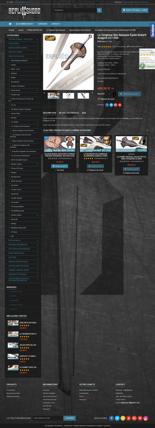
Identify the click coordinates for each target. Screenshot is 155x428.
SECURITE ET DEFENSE (18, 274)
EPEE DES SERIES (15, 52)
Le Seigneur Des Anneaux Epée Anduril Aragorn (29, 334)
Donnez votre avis (135, 46)
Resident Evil (15, 177)
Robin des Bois (16, 181)
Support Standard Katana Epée (29, 356)
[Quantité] (109, 94)
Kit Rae (13, 118)
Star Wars (14, 185)
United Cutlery (16, 215)
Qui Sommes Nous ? (24, 24)
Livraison (42, 24)
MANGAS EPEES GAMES (18, 48)
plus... (152, 62)
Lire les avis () (120, 46)
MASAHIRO (14, 300)
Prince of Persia (17, 168)
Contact (120, 385)
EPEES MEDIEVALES (16, 253)
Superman (15, 194)
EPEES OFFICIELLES (16, 56)
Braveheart (15, 82)
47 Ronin (14, 232)
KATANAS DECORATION (18, 245)
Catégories (13, 35)
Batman (14, 73)
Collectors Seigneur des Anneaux (20, 146)
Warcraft (14, 219)
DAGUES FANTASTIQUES (18, 262)
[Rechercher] (77, 10)
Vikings (13, 223)
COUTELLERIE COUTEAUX (19, 266)
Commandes (84, 393)
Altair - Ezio (15, 69)
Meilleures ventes (13, 396)
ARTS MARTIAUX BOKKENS (19, 249)
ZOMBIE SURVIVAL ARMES (19, 270)
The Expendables (17, 206)
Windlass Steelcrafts (18, 228)
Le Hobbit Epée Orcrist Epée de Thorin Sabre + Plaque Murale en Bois (29, 367)
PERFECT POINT (16, 305)
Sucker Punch (16, 189)
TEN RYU (13, 309)
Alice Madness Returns (19, 61)
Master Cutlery (16, 164)
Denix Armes (15, 90)
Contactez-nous (49, 403)
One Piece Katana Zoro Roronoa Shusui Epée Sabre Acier (29, 323)
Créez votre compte (140, 2)
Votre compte (87, 385)
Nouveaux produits (13, 393)
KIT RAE (13, 296)
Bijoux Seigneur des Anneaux (22, 141)
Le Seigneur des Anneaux (20, 126)
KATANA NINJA (14, 240)
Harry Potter (15, 113)
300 (12, 236)
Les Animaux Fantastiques (20, 155)
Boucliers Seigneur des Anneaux (24, 151)
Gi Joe (13, 105)
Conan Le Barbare (18, 86)
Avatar (13, 65)
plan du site (47, 406)
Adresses (82, 399)
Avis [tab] (84, 113)
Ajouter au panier (129, 94)
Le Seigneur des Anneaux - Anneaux (21, 136)
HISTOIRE (12, 257)
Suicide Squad (16, 198)
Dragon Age (15, 94)
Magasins (46, 409)
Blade (13, 77)
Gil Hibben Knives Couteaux (21, 109)
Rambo (13, 172)
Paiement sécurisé (49, 399)
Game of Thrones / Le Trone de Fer (21, 100)
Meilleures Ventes (17, 316)
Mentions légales (49, 393)
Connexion (126, 2)
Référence (101, 41)
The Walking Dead (17, 211)
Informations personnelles (88, 390)
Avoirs (81, 396)
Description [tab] (49, 113)
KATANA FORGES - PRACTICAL (21, 39)
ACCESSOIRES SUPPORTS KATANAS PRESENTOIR (19, 280)
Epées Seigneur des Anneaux (23, 130)
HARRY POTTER (16, 291)
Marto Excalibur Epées (19, 160)
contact (55, 24)
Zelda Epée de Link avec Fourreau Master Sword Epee (29, 345)
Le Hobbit (14, 122)
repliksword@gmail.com (22, 2)
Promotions (11, 390)
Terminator (15, 202)
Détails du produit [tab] (69, 113)
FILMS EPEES (14, 44)
